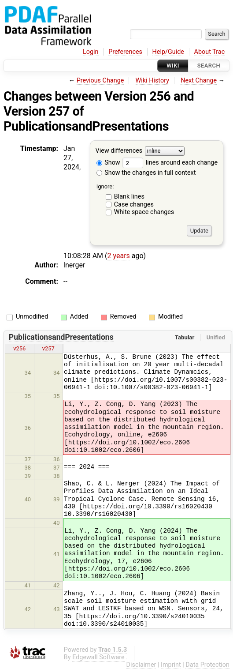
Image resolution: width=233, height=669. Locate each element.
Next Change (199, 80)
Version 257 (37, 111)
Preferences (125, 52)
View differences (119, 151)
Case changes (134, 204)
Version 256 (137, 96)
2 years (118, 256)
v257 (48, 348)
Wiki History (152, 80)
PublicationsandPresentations (86, 126)
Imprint (171, 665)
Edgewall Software (98, 657)
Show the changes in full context (146, 173)
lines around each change (170, 162)
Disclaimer (141, 665)
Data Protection (207, 665)
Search (208, 65)
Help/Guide (168, 52)
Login (91, 52)
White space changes (144, 212)
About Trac (209, 52)
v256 (19, 348)
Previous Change (100, 80)
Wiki (172, 65)
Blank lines (129, 196)
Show (108, 162)
